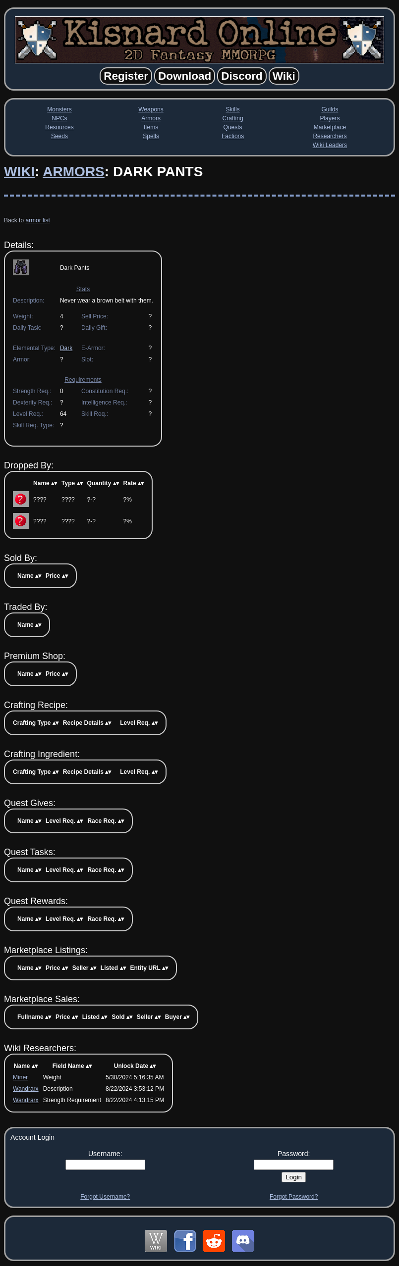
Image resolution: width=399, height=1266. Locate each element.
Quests (233, 127)
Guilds (329, 109)
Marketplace (330, 127)
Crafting (233, 118)
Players (330, 118)
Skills (233, 109)
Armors (151, 118)
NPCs (59, 118)
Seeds (59, 136)
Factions (233, 136)
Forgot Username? (105, 1196)
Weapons (150, 109)
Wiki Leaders (330, 145)
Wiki (19, 171)
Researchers (329, 136)
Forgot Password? (294, 1196)
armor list (37, 220)
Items (151, 127)
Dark (66, 348)
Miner (20, 1077)
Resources (59, 127)
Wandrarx (26, 1088)
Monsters (59, 109)
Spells (151, 136)
